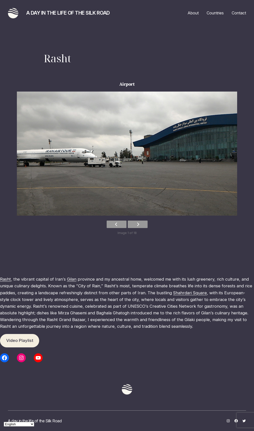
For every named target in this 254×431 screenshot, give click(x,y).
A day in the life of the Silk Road (68, 13)
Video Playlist (19, 340)
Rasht (5, 279)
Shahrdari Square (190, 292)
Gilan (71, 279)
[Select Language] (19, 424)
